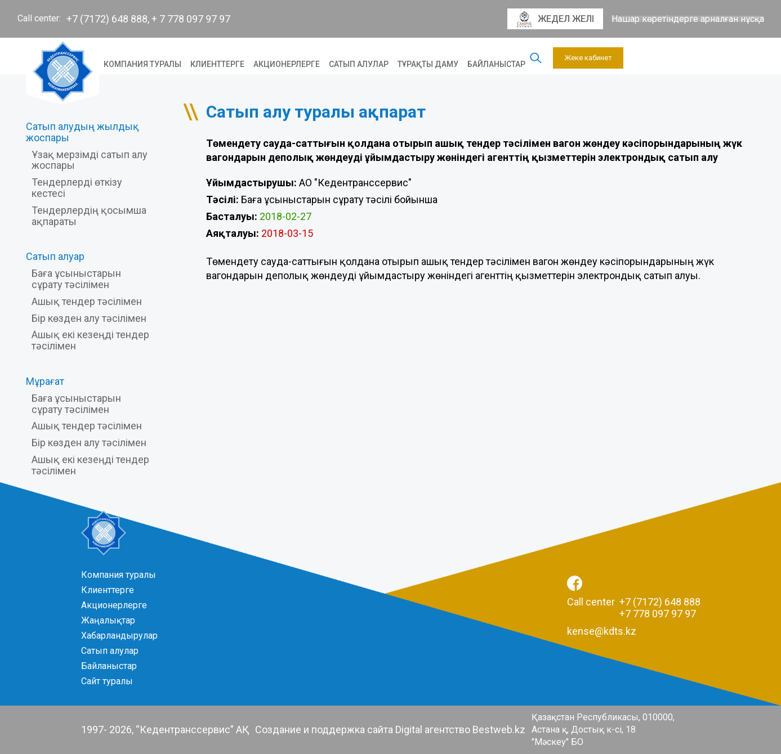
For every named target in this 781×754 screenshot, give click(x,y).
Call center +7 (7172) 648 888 (633, 602)
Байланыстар (496, 64)
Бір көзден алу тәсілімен (89, 318)
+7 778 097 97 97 (657, 614)
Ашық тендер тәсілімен (87, 301)
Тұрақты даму (428, 64)
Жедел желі (555, 19)
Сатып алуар (55, 256)
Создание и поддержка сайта (324, 729)
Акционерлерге (286, 64)
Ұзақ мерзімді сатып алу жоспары (90, 160)
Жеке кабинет (588, 57)
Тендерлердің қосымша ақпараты (89, 215)
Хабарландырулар (119, 635)
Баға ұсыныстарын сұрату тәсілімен (76, 278)
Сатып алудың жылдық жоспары (82, 131)
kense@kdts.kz (601, 631)
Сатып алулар (359, 64)
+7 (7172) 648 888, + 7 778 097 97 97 (148, 19)
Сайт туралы (107, 681)
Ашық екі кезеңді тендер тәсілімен (90, 340)
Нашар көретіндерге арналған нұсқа (688, 19)
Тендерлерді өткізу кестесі (77, 187)
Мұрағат (45, 381)
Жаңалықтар (108, 620)
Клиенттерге (217, 64)
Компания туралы (142, 64)
